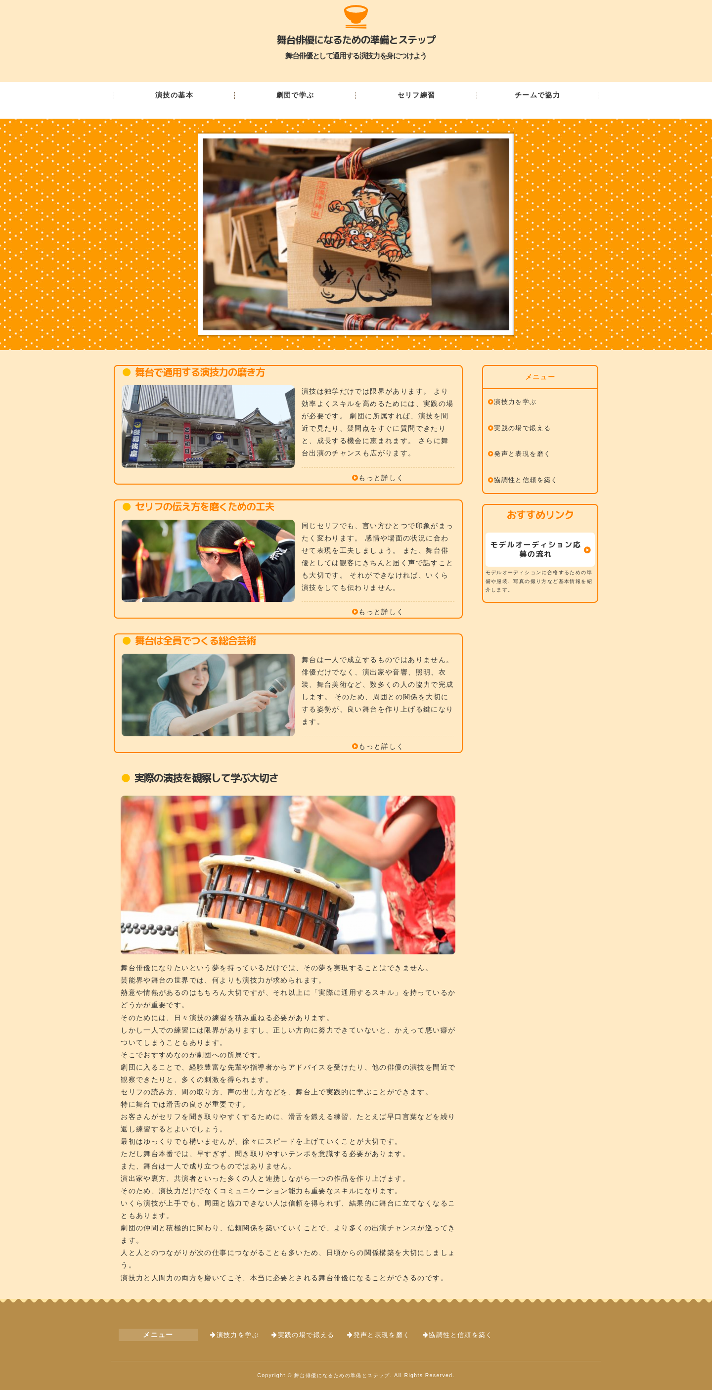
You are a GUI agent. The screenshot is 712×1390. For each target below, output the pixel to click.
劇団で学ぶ (295, 95)
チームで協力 (537, 95)
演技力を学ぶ (515, 402)
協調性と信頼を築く (526, 480)
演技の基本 (174, 95)
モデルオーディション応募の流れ (535, 549)
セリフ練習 (417, 95)
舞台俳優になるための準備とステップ (355, 39)
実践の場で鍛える (522, 428)
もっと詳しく (381, 478)
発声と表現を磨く (522, 453)
